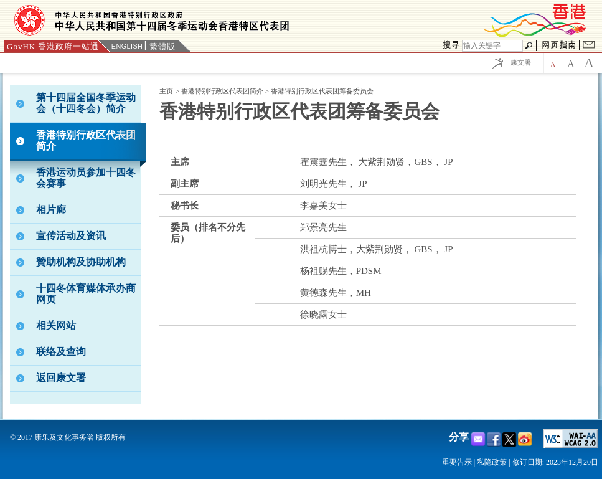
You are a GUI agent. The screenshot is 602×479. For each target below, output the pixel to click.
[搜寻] (492, 46)
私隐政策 (492, 462)
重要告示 (457, 462)
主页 (166, 91)
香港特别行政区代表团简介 (223, 91)
